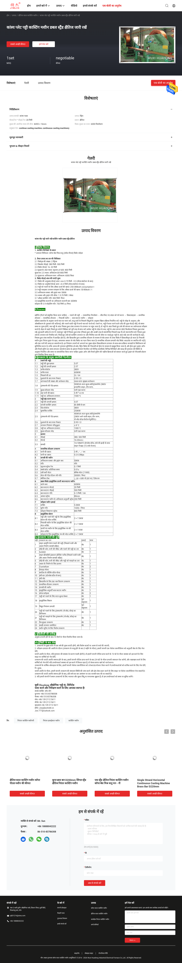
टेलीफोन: (88, 867)
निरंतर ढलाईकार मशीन (51, 720)
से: (86, 853)
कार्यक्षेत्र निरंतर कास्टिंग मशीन (100, 919)
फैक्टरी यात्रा (61, 913)
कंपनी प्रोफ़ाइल (61, 908)
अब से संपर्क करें (94, 883)
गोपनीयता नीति (103, 953)
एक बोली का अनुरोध (163, 82)
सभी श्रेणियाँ (94, 925)
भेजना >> (132, 940)
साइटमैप (76, 953)
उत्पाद (14, 15)
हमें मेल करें (43, 44)
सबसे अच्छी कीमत (17, 44)
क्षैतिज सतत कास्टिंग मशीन (28, 15)
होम (8, 15)
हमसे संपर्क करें (61, 924)
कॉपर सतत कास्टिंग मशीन (99, 908)
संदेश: (87, 820)
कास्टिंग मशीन (73, 720)
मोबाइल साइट (89, 953)
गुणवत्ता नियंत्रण (62, 918)
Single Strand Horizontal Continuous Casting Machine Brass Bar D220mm (153, 783)
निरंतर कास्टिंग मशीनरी (25, 720)
